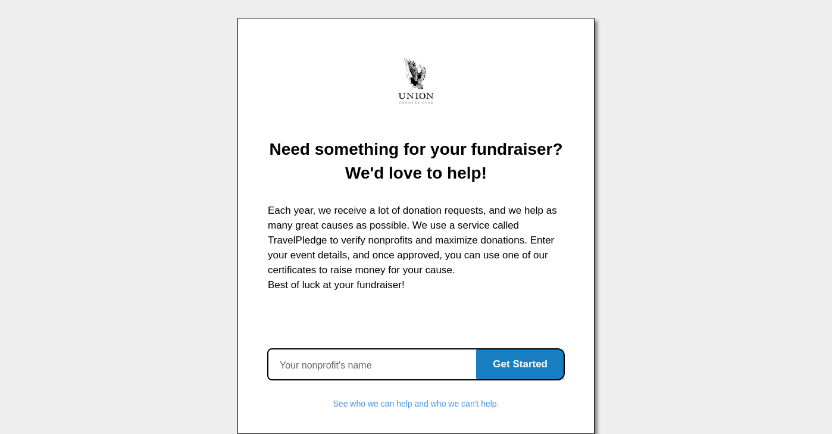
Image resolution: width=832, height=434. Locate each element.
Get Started (520, 364)
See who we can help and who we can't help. (416, 403)
